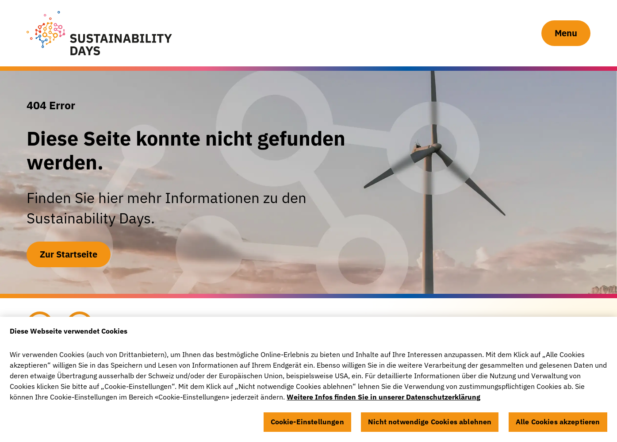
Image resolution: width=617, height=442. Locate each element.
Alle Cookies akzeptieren (558, 424)
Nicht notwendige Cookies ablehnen (429, 424)
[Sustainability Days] (99, 33)
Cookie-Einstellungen (307, 424)
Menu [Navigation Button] (566, 33)
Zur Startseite (68, 254)
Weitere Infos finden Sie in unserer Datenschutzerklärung (383, 400)
